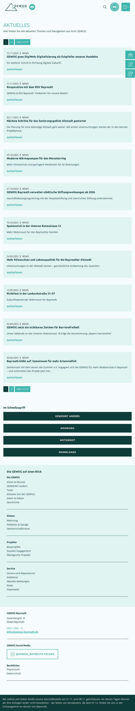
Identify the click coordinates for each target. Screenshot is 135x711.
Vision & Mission (16, 482)
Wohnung (12, 520)
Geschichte (13, 502)
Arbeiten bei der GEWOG (21, 494)
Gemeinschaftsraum (18, 528)
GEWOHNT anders (17, 486)
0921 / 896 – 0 (14, 628)
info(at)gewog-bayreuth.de (22, 631)
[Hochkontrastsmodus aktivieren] (32, 7)
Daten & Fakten (15, 498)
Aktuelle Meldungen (18, 581)
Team (10, 490)
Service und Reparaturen (21, 573)
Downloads (13, 589)
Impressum (13, 669)
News (10, 585)
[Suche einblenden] (105, 7)
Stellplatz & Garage (17, 524)
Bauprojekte (13, 546)
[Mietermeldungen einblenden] (114, 7)
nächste (23, 42)
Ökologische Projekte (18, 555)
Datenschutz (14, 673)
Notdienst (12, 577)
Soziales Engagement (19, 551)
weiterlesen (14, 69)
